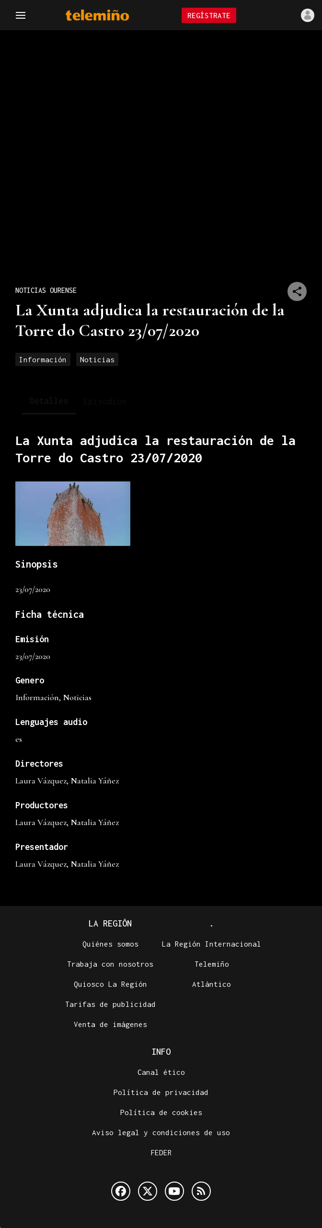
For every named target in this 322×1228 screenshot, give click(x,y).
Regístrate (208, 15)
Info (161, 1052)
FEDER (161, 1153)
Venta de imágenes (110, 1024)
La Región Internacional (211, 944)
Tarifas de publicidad (110, 1004)
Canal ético (161, 1072)
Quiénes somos (110, 944)
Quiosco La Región (110, 984)
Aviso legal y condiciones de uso (161, 1132)
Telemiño (212, 964)
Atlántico (211, 984)
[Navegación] (20, 15)
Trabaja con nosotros (110, 964)
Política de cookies (161, 1112)
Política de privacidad (161, 1092)
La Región (110, 924)
